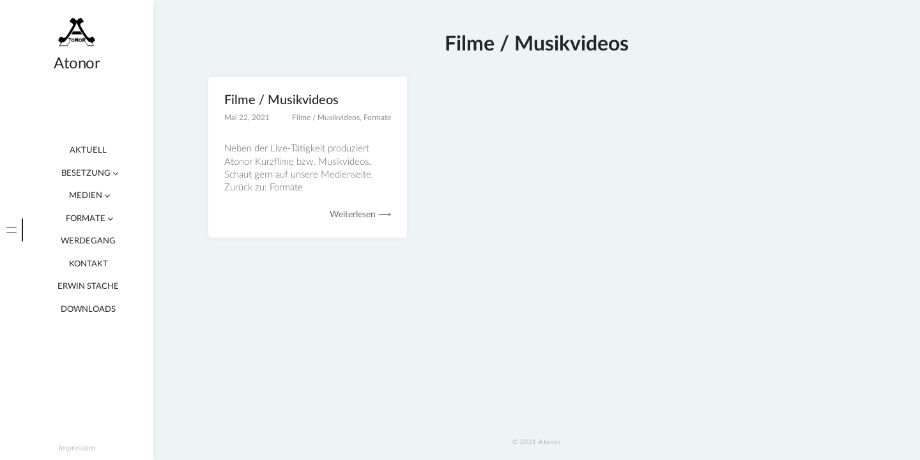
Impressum (77, 448)
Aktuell (88, 150)
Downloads (88, 309)
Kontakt (88, 264)
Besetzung (86, 173)
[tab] (11, 229)
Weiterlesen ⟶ (360, 214)
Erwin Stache (88, 286)
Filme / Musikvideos (281, 100)
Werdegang (88, 241)
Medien (85, 196)
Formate (85, 219)
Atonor (77, 64)
